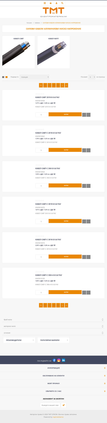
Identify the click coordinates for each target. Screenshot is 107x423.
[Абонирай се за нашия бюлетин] (50, 405)
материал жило (10, 326)
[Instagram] (59, 360)
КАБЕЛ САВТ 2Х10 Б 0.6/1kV (47, 97)
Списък (6, 77)
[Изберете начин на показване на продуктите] (34, 77)
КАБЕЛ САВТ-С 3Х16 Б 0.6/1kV (48, 239)
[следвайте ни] (63, 360)
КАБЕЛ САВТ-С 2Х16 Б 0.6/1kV (48, 133)
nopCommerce (58, 417)
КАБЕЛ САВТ (19, 38)
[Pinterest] (68, 360)
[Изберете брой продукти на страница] (91, 77)
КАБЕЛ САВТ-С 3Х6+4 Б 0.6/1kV (48, 275)
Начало (29, 23)
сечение (7, 333)
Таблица (3, 77)
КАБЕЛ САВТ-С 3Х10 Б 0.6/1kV (48, 204)
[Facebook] (54, 360)
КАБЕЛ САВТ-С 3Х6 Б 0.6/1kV (47, 168)
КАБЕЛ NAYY (53, 38)
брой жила (8, 320)
